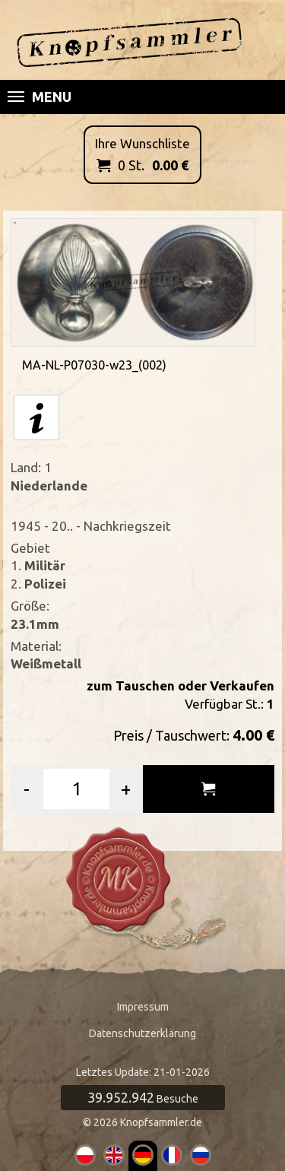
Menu (39, 96)
